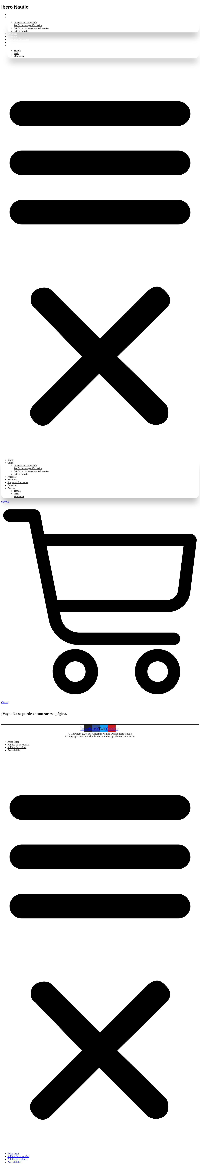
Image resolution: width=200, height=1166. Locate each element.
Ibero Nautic (14, 7)
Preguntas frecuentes (18, 39)
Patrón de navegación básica (28, 25)
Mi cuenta (19, 56)
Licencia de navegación (25, 22)
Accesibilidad (14, 750)
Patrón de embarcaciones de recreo (31, 28)
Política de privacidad (18, 744)
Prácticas (12, 33)
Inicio (11, 14)
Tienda (17, 50)
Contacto (12, 42)
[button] (100, 258)
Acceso (12, 45)
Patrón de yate (21, 31)
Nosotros (12, 36)
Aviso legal (13, 741)
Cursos (11, 17)
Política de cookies (17, 747)
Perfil (16, 53)
